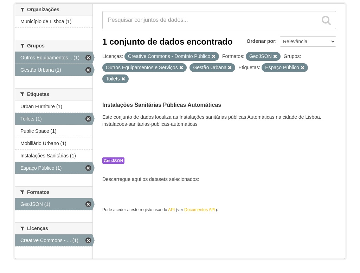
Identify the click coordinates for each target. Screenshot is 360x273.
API (171, 209)
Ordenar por (261, 41)
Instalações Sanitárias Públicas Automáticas (161, 105)
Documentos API (200, 209)
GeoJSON (113, 160)
